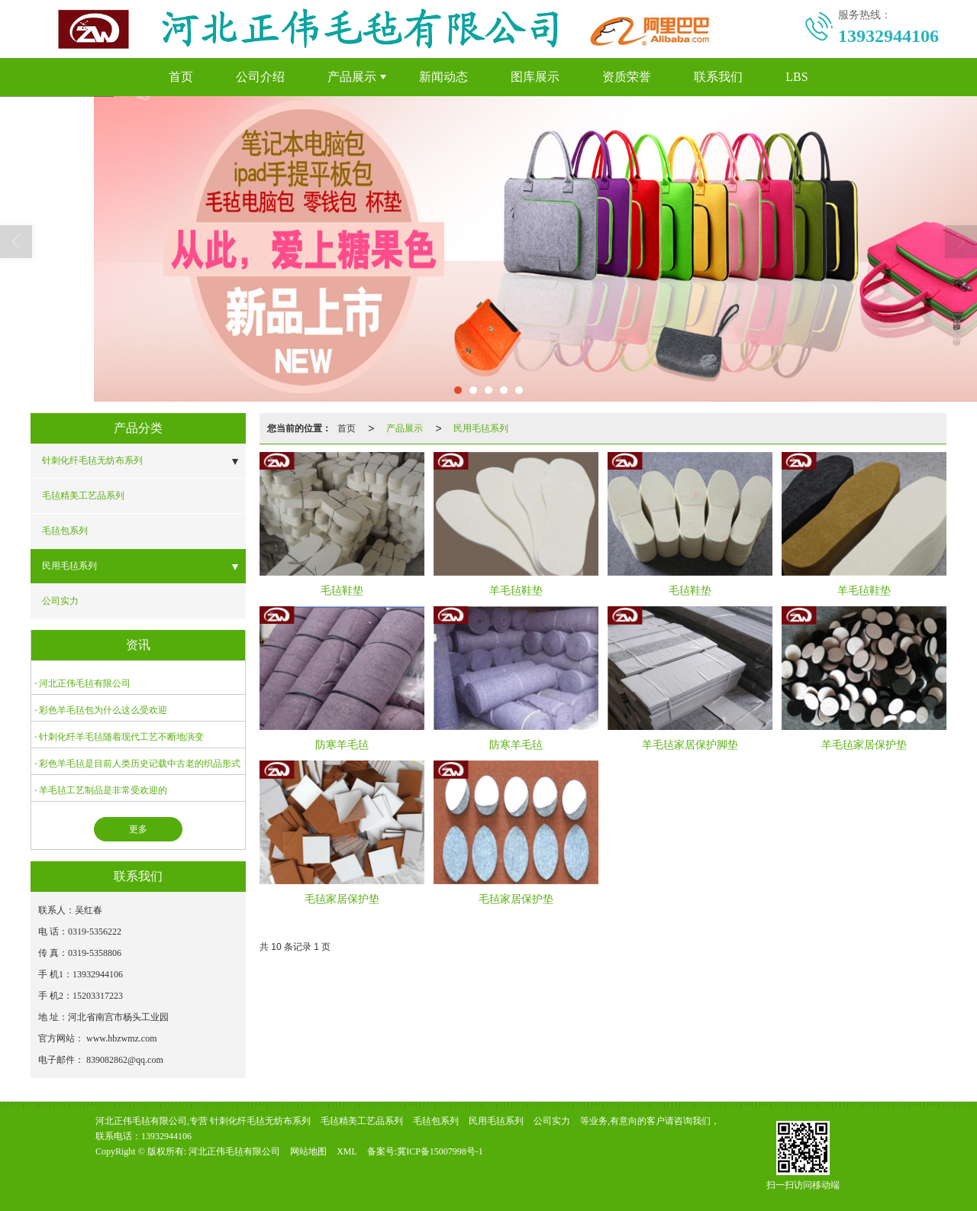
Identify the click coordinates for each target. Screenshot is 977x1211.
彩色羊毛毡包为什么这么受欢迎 (103, 710)
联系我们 (718, 76)
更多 (138, 829)
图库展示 (535, 76)
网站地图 (308, 1151)
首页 (181, 76)
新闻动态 (443, 76)
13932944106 (166, 1136)
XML (347, 1151)
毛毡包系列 (65, 530)
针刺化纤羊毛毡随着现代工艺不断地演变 (121, 736)
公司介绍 (260, 76)
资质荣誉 (626, 76)
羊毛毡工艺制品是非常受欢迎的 (103, 790)
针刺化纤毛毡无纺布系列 (92, 460)
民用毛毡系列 (69, 565)
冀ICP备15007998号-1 (440, 1151)
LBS (796, 76)
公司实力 (60, 601)
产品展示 (351, 76)
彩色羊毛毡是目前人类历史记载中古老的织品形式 (139, 763)
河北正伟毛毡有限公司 (85, 683)
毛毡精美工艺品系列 (83, 495)
